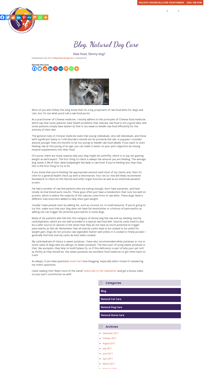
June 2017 (143, 125)
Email (129, 360)
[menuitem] (127, 10)
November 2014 (146, 206)
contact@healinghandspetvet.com (76, 334)
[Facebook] (34, 69)
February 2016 (145, 170)
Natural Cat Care (146, 70)
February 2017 (145, 140)
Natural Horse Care (148, 86)
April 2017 (143, 130)
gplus (121, 327)
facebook (112, 327)
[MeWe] (60, 69)
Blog (200, 10)
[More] (76, 69)
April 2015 (143, 186)
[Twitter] (39, 69)
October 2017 (144, 109)
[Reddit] (45, 69)
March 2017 (144, 135)
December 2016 (146, 150)
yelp (130, 327)
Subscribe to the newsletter (104, 305)
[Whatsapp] (71, 69)
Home (128, 10)
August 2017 (144, 114)
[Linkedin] (50, 69)
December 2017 (146, 104)
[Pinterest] (55, 69)
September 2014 (146, 216)
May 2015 (143, 181)
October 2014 (144, 211)
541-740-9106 (66, 337)
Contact (187, 10)
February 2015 (145, 196)
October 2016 (144, 160)
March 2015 (144, 191)
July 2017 (142, 119)
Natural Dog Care (114, 45)
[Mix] (66, 69)
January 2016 (144, 175)
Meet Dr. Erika (143, 10)
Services (160, 10)
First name (99, 360)
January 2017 (144, 145)
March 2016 (144, 165)
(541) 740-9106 (194, 2)
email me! (78, 295)
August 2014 (144, 221)
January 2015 (144, 201)
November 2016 (146, 155)
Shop (174, 10)
